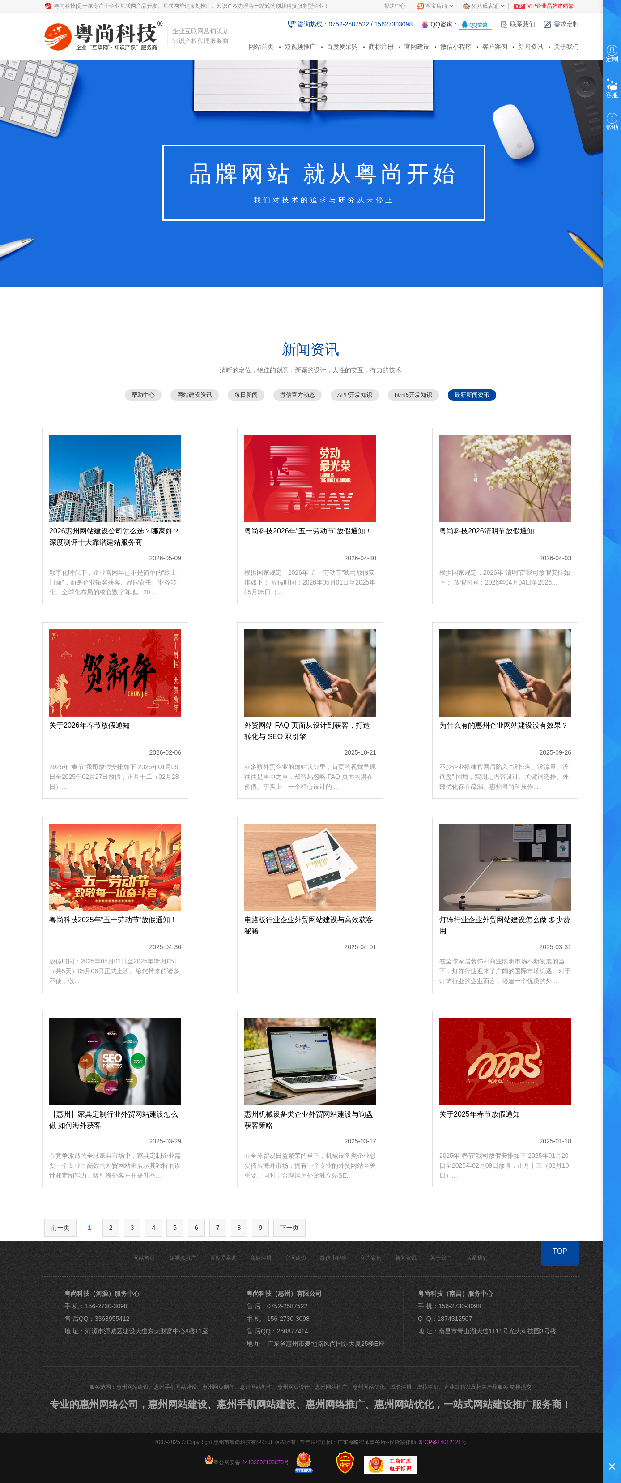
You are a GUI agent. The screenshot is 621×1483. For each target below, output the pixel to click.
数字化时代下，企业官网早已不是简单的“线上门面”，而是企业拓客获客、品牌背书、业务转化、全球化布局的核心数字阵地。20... (113, 582)
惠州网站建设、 (182, 1404)
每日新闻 (246, 394)
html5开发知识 (413, 394)
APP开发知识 (354, 394)
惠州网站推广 (331, 1387)
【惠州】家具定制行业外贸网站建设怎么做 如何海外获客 (113, 1119)
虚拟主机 (427, 1387)
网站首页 (261, 46)
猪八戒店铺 (485, 6)
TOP (560, 1251)
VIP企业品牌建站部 (550, 6)
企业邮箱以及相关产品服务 (476, 1387)
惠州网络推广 (335, 1404)
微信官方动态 (297, 394)
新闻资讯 (530, 46)
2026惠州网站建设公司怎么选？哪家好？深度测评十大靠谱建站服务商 (114, 536)
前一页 (60, 1227)
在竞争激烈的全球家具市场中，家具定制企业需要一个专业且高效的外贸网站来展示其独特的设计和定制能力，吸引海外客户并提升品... (115, 1165)
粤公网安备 (246, 1460)
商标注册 (381, 46)
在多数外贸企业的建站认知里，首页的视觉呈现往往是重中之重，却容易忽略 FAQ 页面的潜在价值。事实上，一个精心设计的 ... (310, 776)
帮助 (612, 122)
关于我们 (566, 46)
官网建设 (417, 46)
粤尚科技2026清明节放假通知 (486, 531)
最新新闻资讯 (472, 394)
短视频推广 (300, 46)
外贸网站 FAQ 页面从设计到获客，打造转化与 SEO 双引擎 (307, 731)
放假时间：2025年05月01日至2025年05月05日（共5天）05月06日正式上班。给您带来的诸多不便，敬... (114, 971)
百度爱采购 (342, 46)
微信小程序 (456, 46)
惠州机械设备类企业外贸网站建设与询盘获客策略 (308, 1119)
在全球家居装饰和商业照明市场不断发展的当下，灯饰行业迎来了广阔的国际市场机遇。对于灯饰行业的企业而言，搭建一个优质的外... (505, 971)
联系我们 (522, 24)
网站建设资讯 (194, 394)
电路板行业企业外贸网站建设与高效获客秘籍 (308, 925)
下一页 (289, 1227)
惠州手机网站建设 (175, 1387)
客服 (612, 88)
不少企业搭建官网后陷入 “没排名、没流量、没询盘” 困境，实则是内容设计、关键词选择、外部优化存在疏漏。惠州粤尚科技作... (504, 776)
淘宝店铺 (436, 6)
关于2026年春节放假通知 (89, 725)
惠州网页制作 (218, 1387)
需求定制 (566, 24)
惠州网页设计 (293, 1387)
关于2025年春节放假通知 (479, 1114)
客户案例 (494, 46)
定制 (612, 54)
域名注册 (401, 1387)
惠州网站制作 (256, 1387)
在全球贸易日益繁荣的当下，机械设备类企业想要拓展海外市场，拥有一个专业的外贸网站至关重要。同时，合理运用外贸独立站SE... (310, 1165)
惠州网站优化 (369, 1387)
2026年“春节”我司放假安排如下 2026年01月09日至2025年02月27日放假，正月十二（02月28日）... (114, 776)
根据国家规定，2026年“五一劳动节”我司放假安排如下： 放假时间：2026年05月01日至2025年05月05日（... (309, 582)
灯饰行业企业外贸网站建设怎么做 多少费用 (504, 925)
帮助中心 (394, 6)
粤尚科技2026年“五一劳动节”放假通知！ (308, 531)
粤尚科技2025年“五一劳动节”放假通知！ (113, 920)
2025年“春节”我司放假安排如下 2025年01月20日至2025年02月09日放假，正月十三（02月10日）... (504, 1165)
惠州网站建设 (132, 1387)
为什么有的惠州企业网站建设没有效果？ (503, 725)
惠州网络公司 (108, 1404)
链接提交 (521, 1387)
